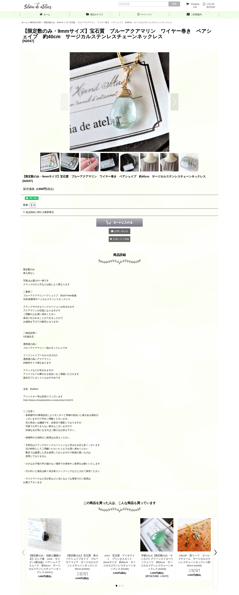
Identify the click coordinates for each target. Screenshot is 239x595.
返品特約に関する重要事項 (38, 212)
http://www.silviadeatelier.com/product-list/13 (48, 400)
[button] (174, 102)
